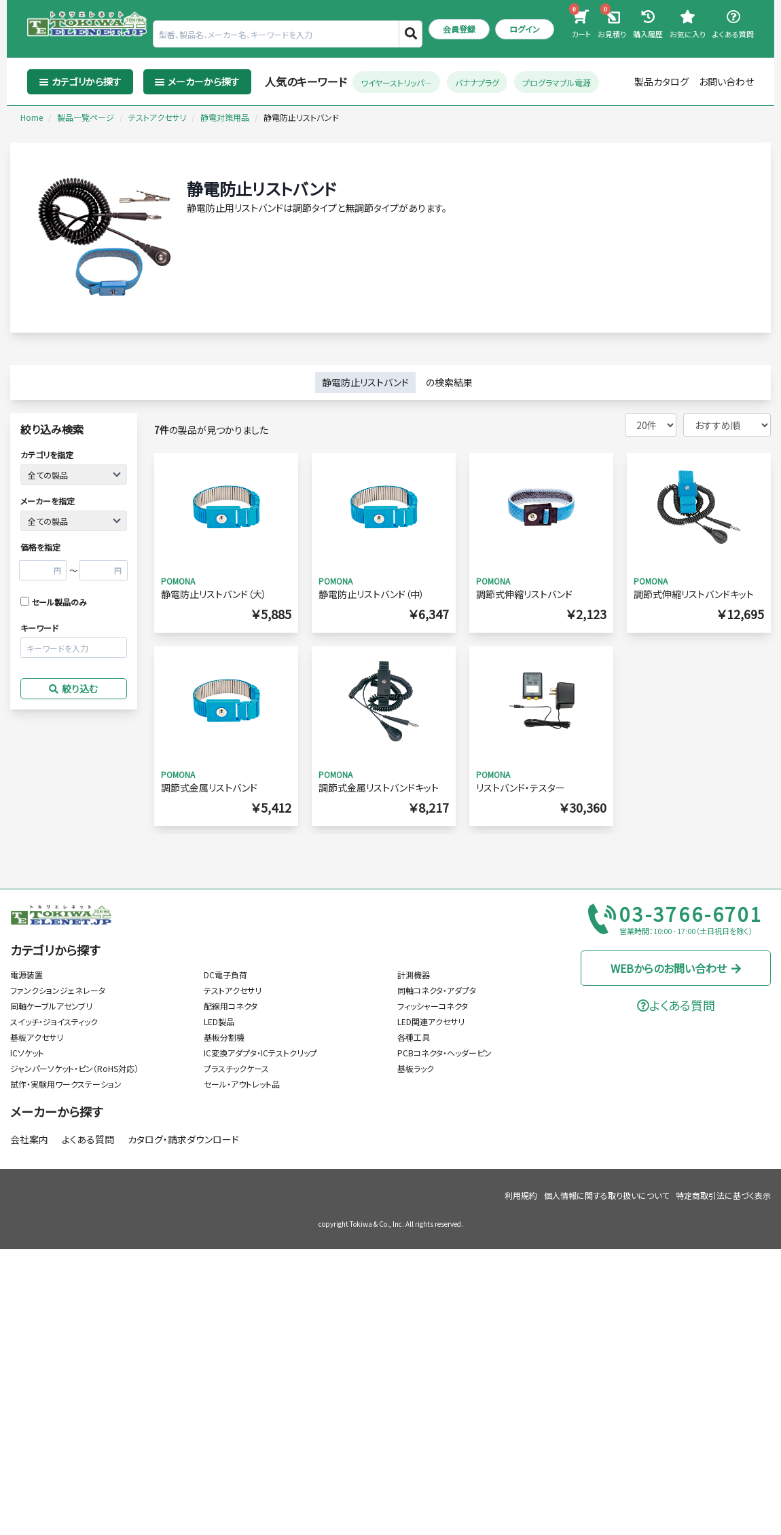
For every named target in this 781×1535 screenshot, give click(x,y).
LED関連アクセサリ (431, 1021)
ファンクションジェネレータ (57, 990)
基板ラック (415, 1068)
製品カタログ (661, 81)
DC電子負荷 (225, 974)
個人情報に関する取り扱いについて (606, 1195)
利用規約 (521, 1195)
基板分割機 (224, 1037)
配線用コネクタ (230, 1006)
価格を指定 (40, 547)
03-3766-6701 (691, 914)
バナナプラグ (477, 82)
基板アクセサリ (36, 1037)
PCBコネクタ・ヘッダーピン (444, 1052)
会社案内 (29, 1139)
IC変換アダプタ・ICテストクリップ (260, 1052)
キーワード (39, 627)
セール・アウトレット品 (242, 1084)
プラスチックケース (236, 1068)
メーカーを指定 (47, 500)
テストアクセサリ (232, 990)
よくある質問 (88, 1139)
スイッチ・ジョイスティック (54, 1021)
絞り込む (73, 688)
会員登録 (459, 29)
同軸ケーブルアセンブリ (51, 1006)
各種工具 (413, 1037)
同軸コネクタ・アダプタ (436, 990)
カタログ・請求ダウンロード (183, 1139)
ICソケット (27, 1052)
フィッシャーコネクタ (432, 1006)
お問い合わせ (726, 81)
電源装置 (26, 974)
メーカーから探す (56, 1111)
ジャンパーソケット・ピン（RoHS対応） (74, 1068)
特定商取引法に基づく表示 (723, 1195)
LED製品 (219, 1021)
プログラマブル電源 (556, 82)
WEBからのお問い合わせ (676, 968)
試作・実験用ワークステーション (66, 1084)
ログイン (524, 29)
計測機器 (413, 974)
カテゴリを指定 (46, 454)
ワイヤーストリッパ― (396, 82)
